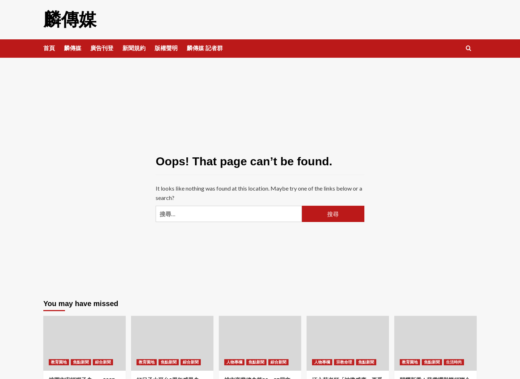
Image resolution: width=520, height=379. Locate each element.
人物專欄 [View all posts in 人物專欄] (234, 362)
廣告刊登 (101, 48)
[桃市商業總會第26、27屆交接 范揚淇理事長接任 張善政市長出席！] (260, 342)
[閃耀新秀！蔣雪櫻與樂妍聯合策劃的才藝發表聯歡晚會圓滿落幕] (435, 342)
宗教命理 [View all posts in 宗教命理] (344, 362)
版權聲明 (166, 48)
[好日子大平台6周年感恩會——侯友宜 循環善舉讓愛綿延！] (172, 342)
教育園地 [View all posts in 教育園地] (59, 362)
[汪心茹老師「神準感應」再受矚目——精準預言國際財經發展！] (348, 342)
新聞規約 (134, 48)
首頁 (49, 48)
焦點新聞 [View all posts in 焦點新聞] (81, 362)
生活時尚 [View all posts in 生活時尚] (454, 362)
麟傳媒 (69, 19)
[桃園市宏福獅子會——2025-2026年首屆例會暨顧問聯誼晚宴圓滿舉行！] (84, 342)
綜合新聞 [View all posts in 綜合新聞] (103, 362)
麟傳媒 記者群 (205, 48)
